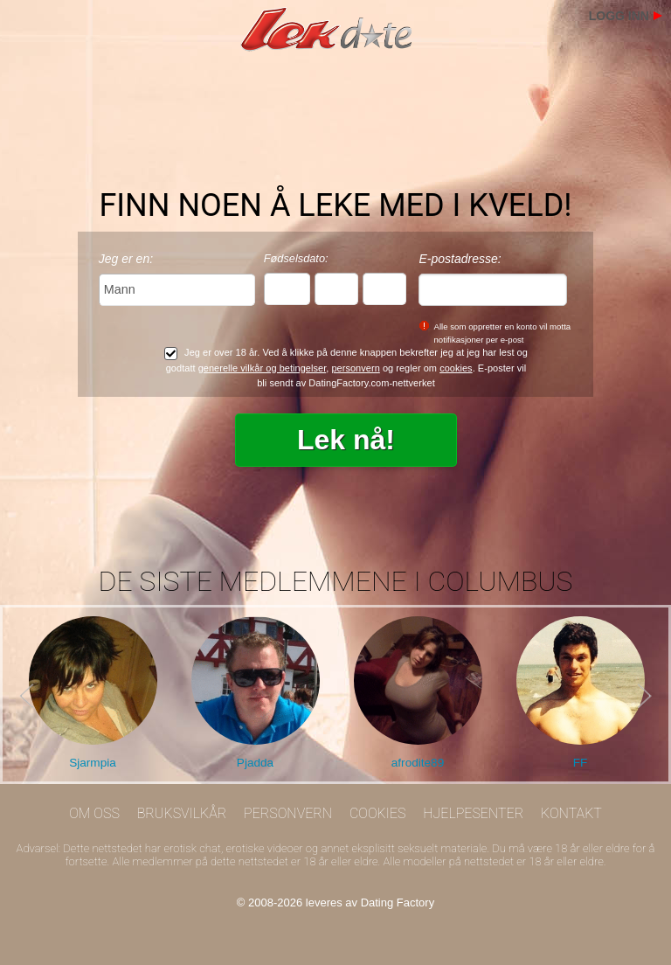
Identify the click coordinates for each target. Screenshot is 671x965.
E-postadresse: (460, 259)
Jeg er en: (126, 259)
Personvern (288, 813)
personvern (355, 368)
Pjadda (255, 762)
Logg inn (619, 16)
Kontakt (571, 813)
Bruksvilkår (182, 813)
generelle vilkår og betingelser (262, 368)
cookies (456, 368)
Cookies (377, 813)
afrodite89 (417, 762)
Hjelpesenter (473, 813)
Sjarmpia (92, 762)
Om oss (94, 813)
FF (580, 762)
